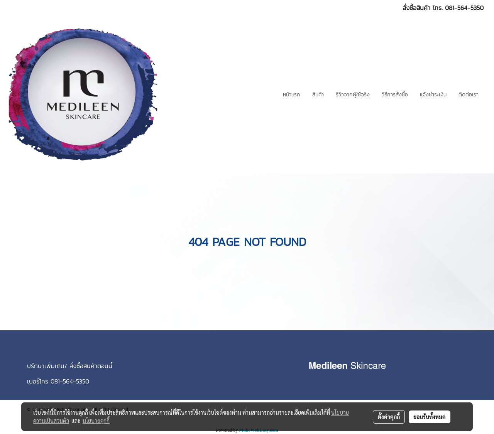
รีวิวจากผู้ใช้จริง (353, 95)
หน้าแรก (291, 95)
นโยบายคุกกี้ (96, 420)
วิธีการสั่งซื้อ (395, 95)
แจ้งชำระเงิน (433, 95)
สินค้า (318, 95)
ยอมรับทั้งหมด (429, 416)
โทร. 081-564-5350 (458, 7)
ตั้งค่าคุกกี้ (389, 416)
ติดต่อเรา (468, 95)
